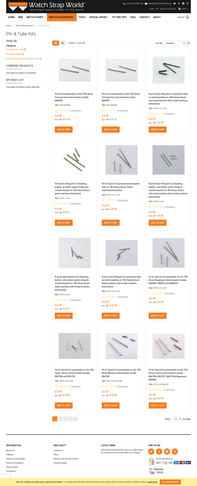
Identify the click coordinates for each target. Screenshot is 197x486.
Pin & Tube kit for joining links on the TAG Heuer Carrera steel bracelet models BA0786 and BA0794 (74, 374)
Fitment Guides (60, 463)
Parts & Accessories (25, 26)
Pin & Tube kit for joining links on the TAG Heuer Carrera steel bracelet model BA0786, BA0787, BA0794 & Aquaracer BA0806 (168, 376)
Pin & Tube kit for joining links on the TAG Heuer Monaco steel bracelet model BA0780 (121, 374)
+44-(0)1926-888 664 (134, 3)
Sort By (158, 43)
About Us (10, 450)
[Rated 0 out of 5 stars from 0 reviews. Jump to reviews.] (68, 111)
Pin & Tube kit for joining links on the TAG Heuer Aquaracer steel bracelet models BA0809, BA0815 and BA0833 (168, 281)
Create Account (168, 9)
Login (151, 9)
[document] (98, 482)
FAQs (56, 454)
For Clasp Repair (14, 54)
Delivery (9, 454)
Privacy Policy (12, 467)
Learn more (152, 482)
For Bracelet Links (14, 49)
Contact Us (58, 450)
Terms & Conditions (15, 463)
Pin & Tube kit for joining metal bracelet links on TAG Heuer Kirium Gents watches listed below (121, 187)
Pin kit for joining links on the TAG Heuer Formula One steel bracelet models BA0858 (74, 97)
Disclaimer (11, 471)
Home (9, 26)
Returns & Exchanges (15, 459)
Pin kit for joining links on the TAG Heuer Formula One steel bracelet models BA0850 (121, 97)
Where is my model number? (66, 459)
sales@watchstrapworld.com (160, 3)
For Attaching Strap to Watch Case (23, 58)
